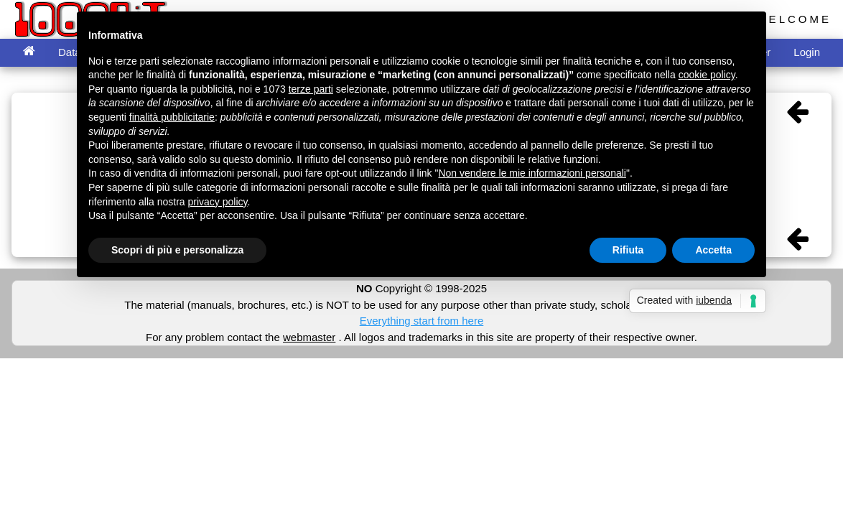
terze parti (311, 89)
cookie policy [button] (707, 74)
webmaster (309, 337)
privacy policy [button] (218, 202)
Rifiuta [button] (628, 250)
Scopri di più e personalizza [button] (177, 250)
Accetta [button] (713, 250)
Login (806, 52)
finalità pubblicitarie (172, 117)
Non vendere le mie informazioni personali (531, 173)
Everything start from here (422, 321)
